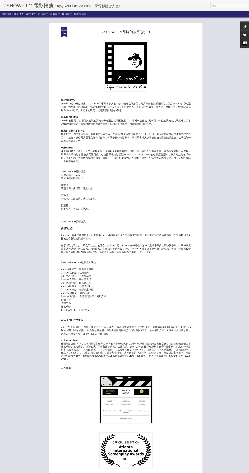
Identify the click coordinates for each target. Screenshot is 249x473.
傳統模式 (6, 14)
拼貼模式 (43, 14)
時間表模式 (80, 14)
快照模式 (67, 14)
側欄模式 (55, 14)
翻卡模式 (19, 14)
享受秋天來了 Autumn (103, 469)
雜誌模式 (31, 14)
